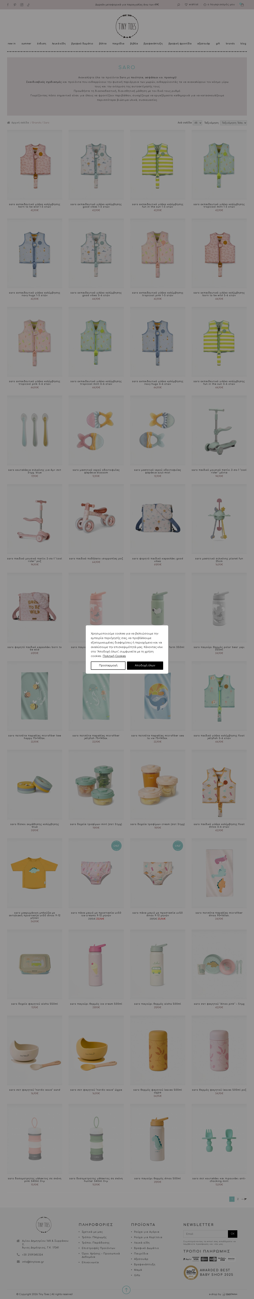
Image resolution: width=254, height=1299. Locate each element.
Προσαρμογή (108, 665)
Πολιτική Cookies (114, 656)
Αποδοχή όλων (145, 665)
